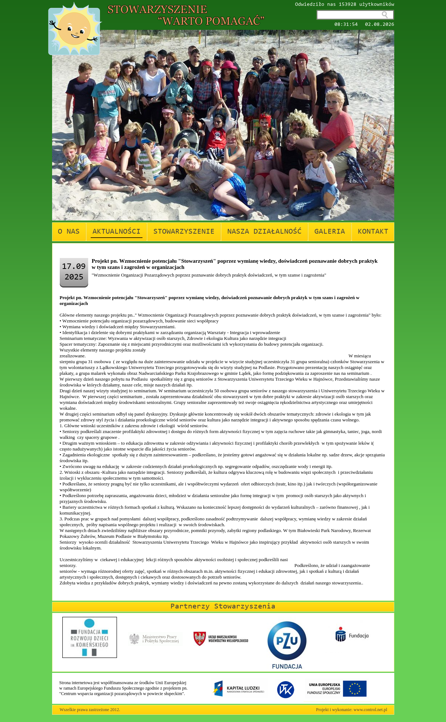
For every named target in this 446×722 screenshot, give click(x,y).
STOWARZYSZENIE (184, 232)
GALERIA (329, 232)
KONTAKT (373, 232)
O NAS (69, 232)
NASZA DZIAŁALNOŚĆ (264, 232)
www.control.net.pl (370, 709)
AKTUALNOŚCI (117, 232)
